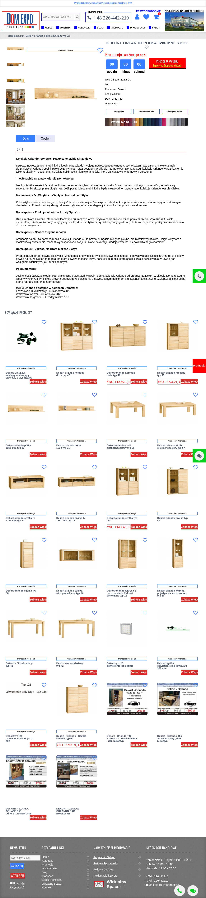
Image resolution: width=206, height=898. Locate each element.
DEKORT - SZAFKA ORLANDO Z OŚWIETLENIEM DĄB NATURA (18, 812)
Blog (44, 872)
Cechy (45, 138)
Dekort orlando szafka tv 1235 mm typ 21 (20, 519)
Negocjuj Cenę (119, 111)
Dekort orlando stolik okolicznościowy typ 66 (121, 446)
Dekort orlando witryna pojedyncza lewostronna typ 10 (171, 593)
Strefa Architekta (52, 879)
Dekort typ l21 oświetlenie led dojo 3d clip (19, 738)
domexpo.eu (15, 35)
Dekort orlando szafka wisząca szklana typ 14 (69, 591)
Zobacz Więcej (39, 381)
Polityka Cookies (103, 869)
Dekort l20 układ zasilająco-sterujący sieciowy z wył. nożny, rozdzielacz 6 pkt (19, 376)
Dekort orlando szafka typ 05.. (122, 519)
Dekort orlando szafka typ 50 (21, 591)
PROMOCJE (117, 28)
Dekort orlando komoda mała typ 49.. (121, 373)
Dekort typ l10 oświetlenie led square (120, 664)
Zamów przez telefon (174, 111)
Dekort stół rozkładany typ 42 (69, 664)
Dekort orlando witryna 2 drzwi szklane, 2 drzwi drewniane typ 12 (121, 593)
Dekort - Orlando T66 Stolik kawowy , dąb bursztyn (169, 738)
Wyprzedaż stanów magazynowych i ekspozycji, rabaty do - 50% (103, 3)
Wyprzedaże (49, 868)
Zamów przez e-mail (146, 111)
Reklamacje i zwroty (105, 875)
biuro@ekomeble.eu (168, 884)
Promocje (47, 864)
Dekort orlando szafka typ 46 (172, 519)
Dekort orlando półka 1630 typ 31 (68, 446)
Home (45, 856)
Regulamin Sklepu (104, 857)
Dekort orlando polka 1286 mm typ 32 (48, 35)
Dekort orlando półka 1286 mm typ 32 (18, 446)
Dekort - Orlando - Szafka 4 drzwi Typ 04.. (71, 737)
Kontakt (46, 887)
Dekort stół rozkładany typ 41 (19, 664)
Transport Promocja (26, 368)
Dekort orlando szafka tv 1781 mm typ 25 (70, 519)
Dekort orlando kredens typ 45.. (171, 373)
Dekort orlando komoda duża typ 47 (70, 373)
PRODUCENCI (137, 28)
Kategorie (47, 860)
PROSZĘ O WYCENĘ (167, 63)
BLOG (100, 28)
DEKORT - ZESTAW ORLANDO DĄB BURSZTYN (67, 811)
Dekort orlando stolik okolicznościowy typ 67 (171, 446)
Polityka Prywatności (105, 863)
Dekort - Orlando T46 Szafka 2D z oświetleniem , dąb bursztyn (122, 738)
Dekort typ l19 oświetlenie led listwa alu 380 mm (172, 666)
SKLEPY (156, 28)
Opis (25, 138)
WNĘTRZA (65, 28)
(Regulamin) (17, 887)
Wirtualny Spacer (52, 883)
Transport (47, 876)
